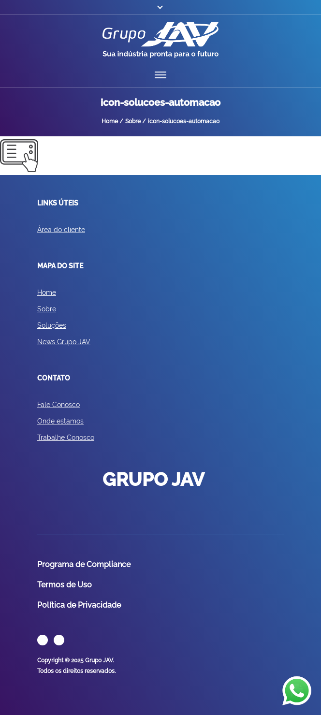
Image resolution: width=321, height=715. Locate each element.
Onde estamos (60, 421)
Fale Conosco (58, 405)
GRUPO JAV (160, 40)
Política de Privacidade (79, 605)
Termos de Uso (64, 584)
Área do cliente (61, 229)
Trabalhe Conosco (65, 437)
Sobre (46, 309)
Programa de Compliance (84, 564)
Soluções (51, 325)
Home (46, 292)
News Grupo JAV (63, 342)
